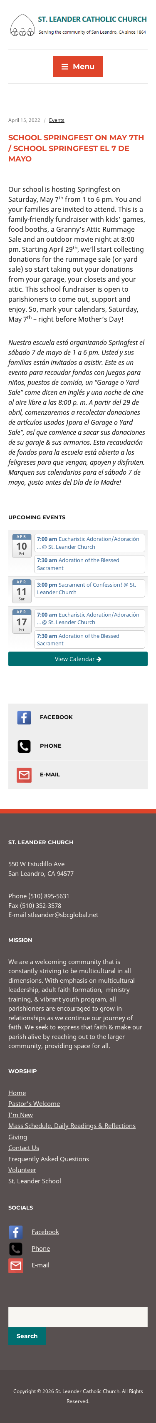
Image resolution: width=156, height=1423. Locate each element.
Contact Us (23, 1147)
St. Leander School (34, 1181)
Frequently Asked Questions (48, 1159)
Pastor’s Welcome (34, 1103)
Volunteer (22, 1169)
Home (17, 1092)
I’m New (20, 1115)
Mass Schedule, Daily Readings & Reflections (72, 1125)
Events (56, 120)
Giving (17, 1137)
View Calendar (78, 659)
